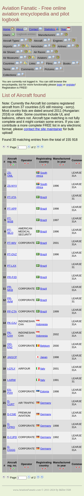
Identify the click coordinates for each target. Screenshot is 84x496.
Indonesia (42, 324)
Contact (35, 29)
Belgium (45, 345)
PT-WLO (10, 231)
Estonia (44, 391)
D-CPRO (11, 426)
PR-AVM (10, 300)
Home (8, 29)
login (59, 84)
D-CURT (10, 403)
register (70, 84)
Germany (45, 402)
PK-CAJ (12, 322)
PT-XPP (12, 208)
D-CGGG (11, 448)
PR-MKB (10, 288)
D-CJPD (12, 437)
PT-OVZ (12, 254)
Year (65, 29)
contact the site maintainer (43, 129)
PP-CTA (12, 311)
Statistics (51, 29)
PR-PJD (12, 277)
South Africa (41, 174)
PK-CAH (10, 334)
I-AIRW (11, 380)
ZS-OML (10, 174)
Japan (43, 357)
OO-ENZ (10, 346)
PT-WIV (11, 242)
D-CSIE (11, 414)
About (21, 29)
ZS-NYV (12, 185)
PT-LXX (11, 265)
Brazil (43, 197)
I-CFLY (11, 368)
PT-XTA (11, 197)
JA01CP (12, 357)
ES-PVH (10, 391)
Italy (42, 368)
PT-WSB (10, 220)
